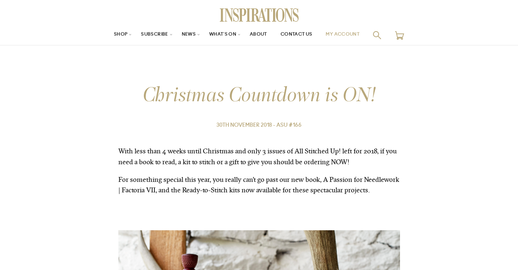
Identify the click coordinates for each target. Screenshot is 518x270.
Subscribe (146, 35)
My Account (352, 35)
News (183, 35)
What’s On (220, 35)
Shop (109, 35)
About (259, 35)
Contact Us (300, 35)
